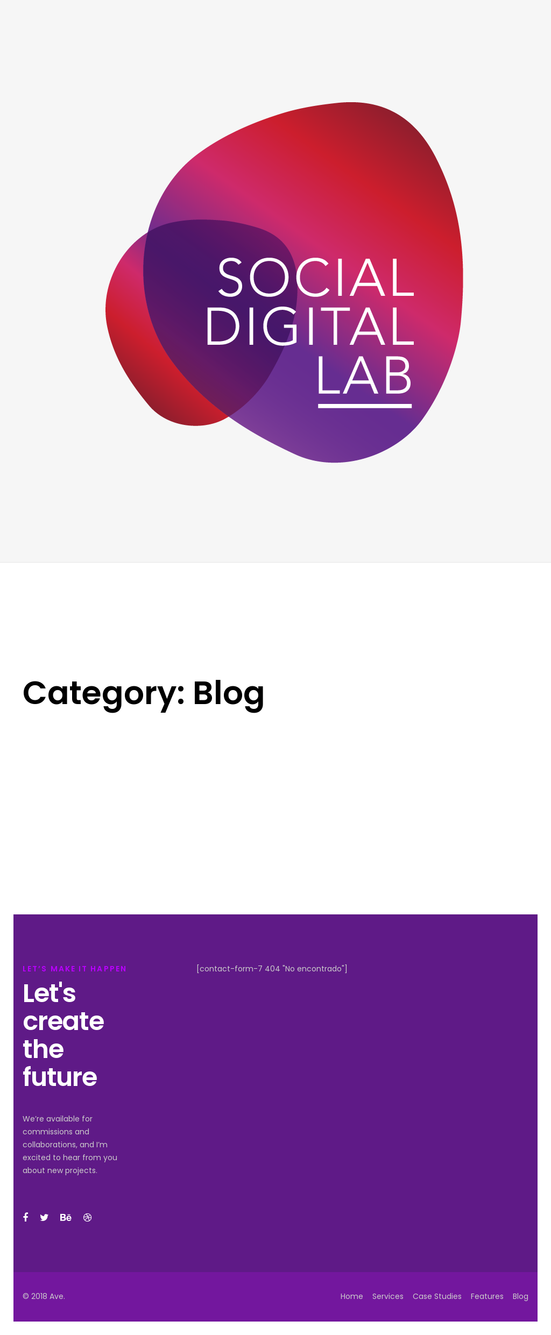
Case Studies (437, 1296)
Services (388, 1296)
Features (487, 1296)
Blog (520, 1296)
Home (352, 1296)
